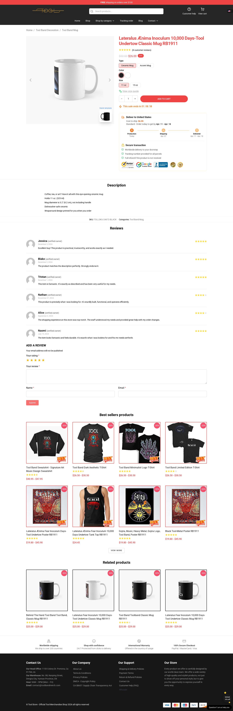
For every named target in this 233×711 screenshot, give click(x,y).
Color (121, 70)
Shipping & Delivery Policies (131, 669)
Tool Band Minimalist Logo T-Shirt (137, 467)
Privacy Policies (80, 677)
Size (121, 80)
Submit (32, 403)
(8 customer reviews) (141, 50)
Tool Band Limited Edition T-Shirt (182, 467)
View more (116, 550)
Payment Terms (126, 673)
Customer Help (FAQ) (129, 685)
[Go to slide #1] (62, 131)
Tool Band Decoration (47, 30)
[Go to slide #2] (78, 131)
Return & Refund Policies (130, 677)
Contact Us (124, 681)
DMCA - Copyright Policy (84, 681)
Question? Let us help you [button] (219, 707)
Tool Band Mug (70, 30)
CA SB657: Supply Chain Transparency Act (92, 685)
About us (77, 669)
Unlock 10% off (227, 698)
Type (121, 61)
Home (29, 30)
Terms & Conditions (82, 673)
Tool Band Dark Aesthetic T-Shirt (89, 467)
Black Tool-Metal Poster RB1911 (182, 531)
